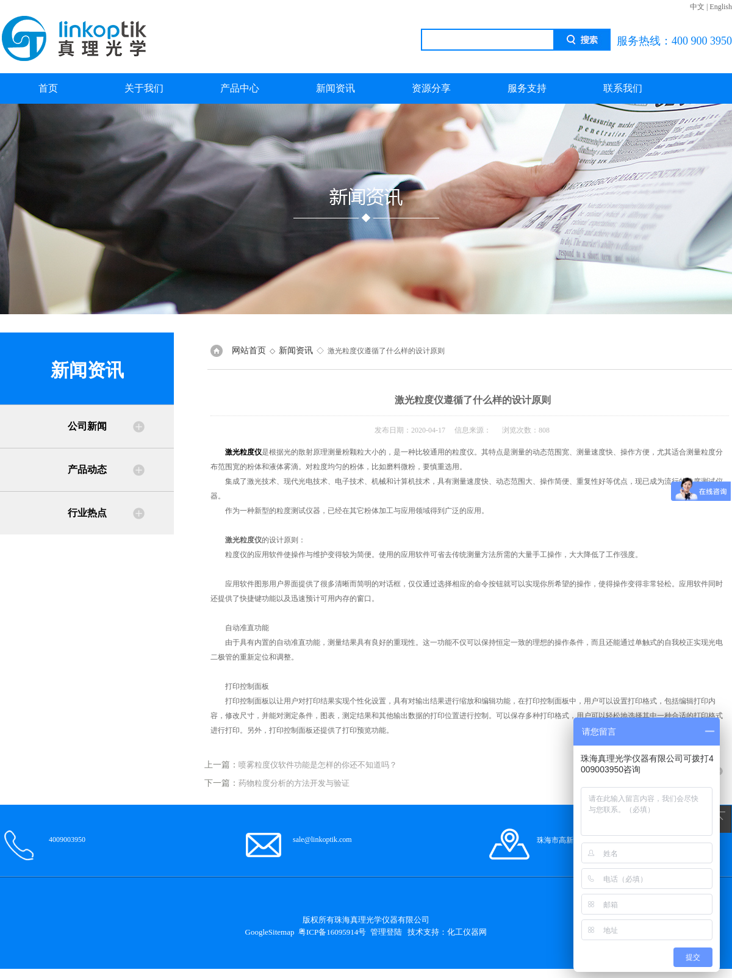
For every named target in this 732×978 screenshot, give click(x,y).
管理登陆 (386, 932)
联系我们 (622, 88)
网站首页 (249, 350)
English (720, 6)
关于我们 (143, 88)
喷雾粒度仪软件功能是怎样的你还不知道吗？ (318, 764)
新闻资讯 (335, 88)
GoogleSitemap (270, 932)
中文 (697, 6)
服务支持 (527, 88)
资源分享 (431, 88)
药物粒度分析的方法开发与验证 (294, 783)
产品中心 (239, 88)
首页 (48, 88)
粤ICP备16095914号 (332, 932)
